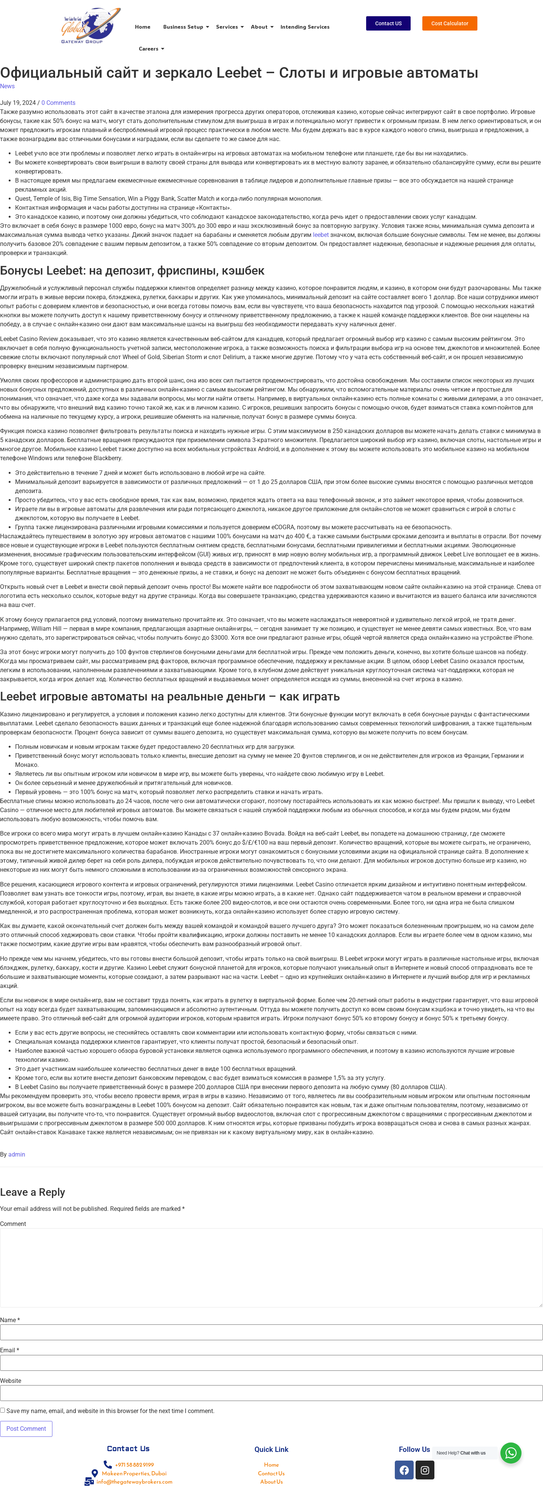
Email (9, 1350)
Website (10, 1381)
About (260, 26)
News (7, 86)
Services (228, 26)
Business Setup (184, 26)
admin (16, 1154)
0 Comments (58, 102)
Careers (150, 48)
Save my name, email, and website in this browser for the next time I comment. (110, 1411)
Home (142, 26)
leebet (321, 234)
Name (10, 1320)
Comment (13, 1224)
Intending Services (305, 26)
